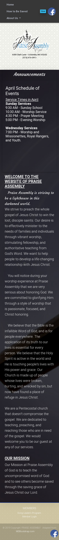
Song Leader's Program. (29, 513)
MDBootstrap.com (25, 531)
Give (43, 11)
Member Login (29, 516)
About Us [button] (13, 18)
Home (11, 4)
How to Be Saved (17, 11)
